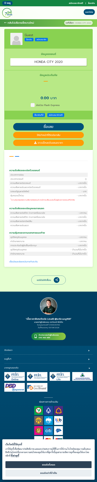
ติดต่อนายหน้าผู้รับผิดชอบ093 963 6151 (49, 336)
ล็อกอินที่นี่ (38, 115)
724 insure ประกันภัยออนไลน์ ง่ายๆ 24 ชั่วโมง (7, 13)
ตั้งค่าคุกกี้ (15, 455)
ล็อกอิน (91, 3)
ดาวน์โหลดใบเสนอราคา (48, 143)
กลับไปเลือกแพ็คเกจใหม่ (19, 23)
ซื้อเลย (48, 126)
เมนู (7, 3)
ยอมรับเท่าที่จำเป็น (48, 473)
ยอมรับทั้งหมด (48, 465)
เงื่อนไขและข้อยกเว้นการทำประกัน (23, 261)
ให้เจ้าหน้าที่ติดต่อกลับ (48, 135)
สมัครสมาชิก (41, 39)
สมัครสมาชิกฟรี (76, 3)
